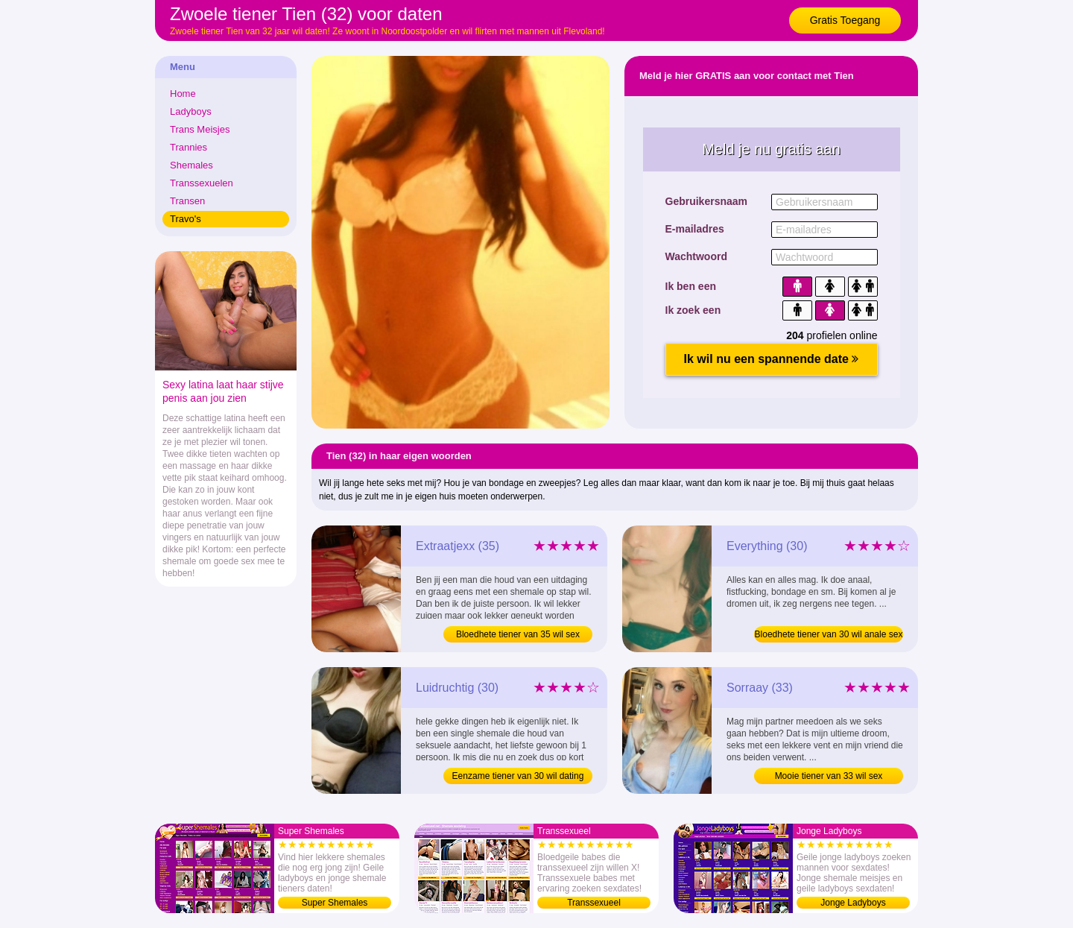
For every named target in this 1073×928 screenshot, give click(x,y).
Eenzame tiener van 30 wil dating (518, 776)
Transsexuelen (201, 183)
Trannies (188, 147)
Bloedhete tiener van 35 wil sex (518, 634)
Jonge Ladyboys (852, 902)
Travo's (185, 218)
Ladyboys (191, 111)
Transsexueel (594, 902)
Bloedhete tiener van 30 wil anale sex (829, 634)
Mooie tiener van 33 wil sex (829, 776)
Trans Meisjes (200, 129)
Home (183, 93)
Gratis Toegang (845, 20)
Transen (187, 200)
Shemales (191, 165)
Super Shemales (335, 902)
